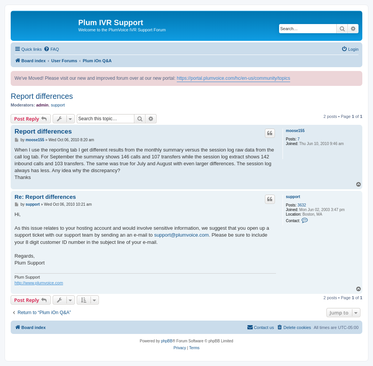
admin (42, 105)
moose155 (295, 131)
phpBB (167, 341)
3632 (301, 205)
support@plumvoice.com (181, 235)
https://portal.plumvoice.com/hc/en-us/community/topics (233, 78)
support (58, 105)
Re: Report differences (45, 196)
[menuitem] (51, 49)
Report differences (42, 96)
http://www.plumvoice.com (39, 283)
